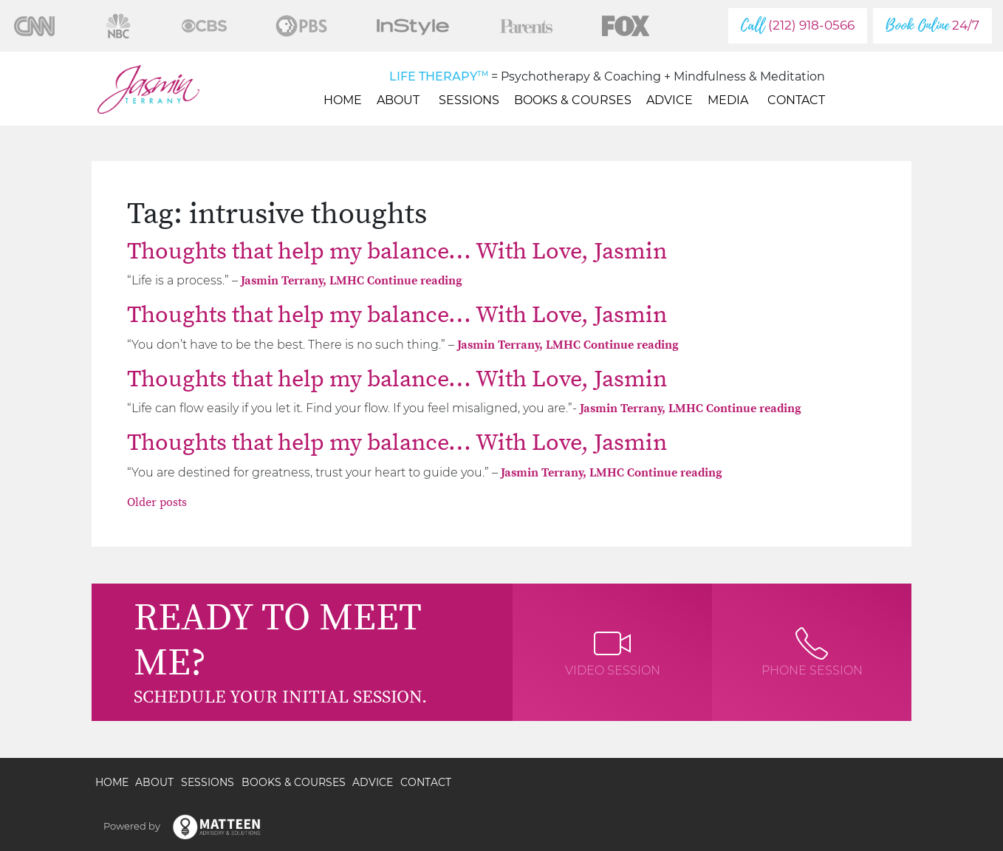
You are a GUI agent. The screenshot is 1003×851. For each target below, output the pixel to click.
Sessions (469, 100)
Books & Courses (572, 100)
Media (730, 100)
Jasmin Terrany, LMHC (304, 280)
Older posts (157, 502)
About (400, 100)
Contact (796, 100)
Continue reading (414, 280)
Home (343, 100)
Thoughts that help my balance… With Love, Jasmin (397, 252)
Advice (669, 100)
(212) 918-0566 (798, 25)
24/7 (932, 25)
